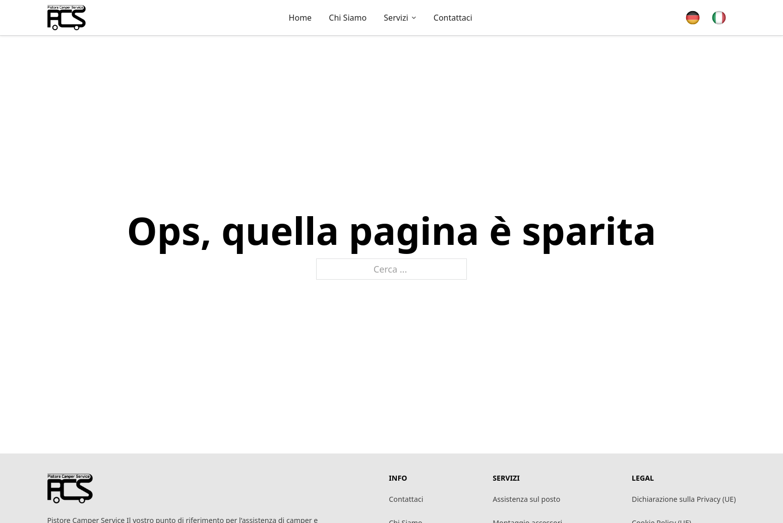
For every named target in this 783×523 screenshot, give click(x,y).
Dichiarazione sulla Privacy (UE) (684, 499)
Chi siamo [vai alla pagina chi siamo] (348, 17)
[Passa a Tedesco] (693, 18)
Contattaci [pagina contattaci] (453, 17)
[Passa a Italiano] (719, 18)
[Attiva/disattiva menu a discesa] (413, 18)
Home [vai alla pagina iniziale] (300, 17)
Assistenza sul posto (526, 499)
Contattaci (406, 499)
